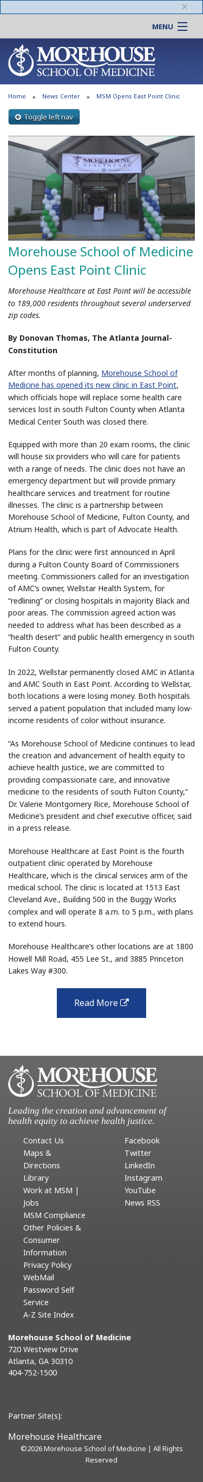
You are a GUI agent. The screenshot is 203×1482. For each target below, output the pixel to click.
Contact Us (43, 1140)
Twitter (138, 1153)
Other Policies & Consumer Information (52, 1240)
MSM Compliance (54, 1215)
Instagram (143, 1178)
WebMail (38, 1277)
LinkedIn (140, 1165)
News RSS (142, 1202)
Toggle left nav (44, 117)
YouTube (140, 1190)
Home (17, 96)
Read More (110, 1006)
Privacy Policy (47, 1265)
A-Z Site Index (48, 1314)
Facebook (142, 1140)
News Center (61, 96)
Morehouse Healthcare (55, 1437)
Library (36, 1178)
